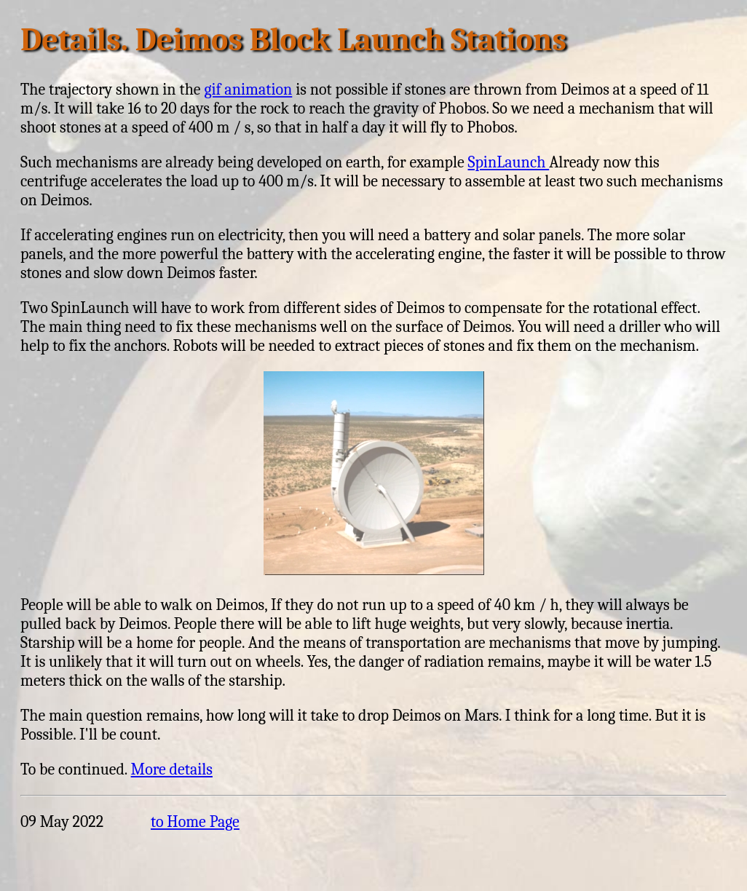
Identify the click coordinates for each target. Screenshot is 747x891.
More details (172, 769)
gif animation (248, 89)
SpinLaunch (508, 162)
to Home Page (195, 821)
